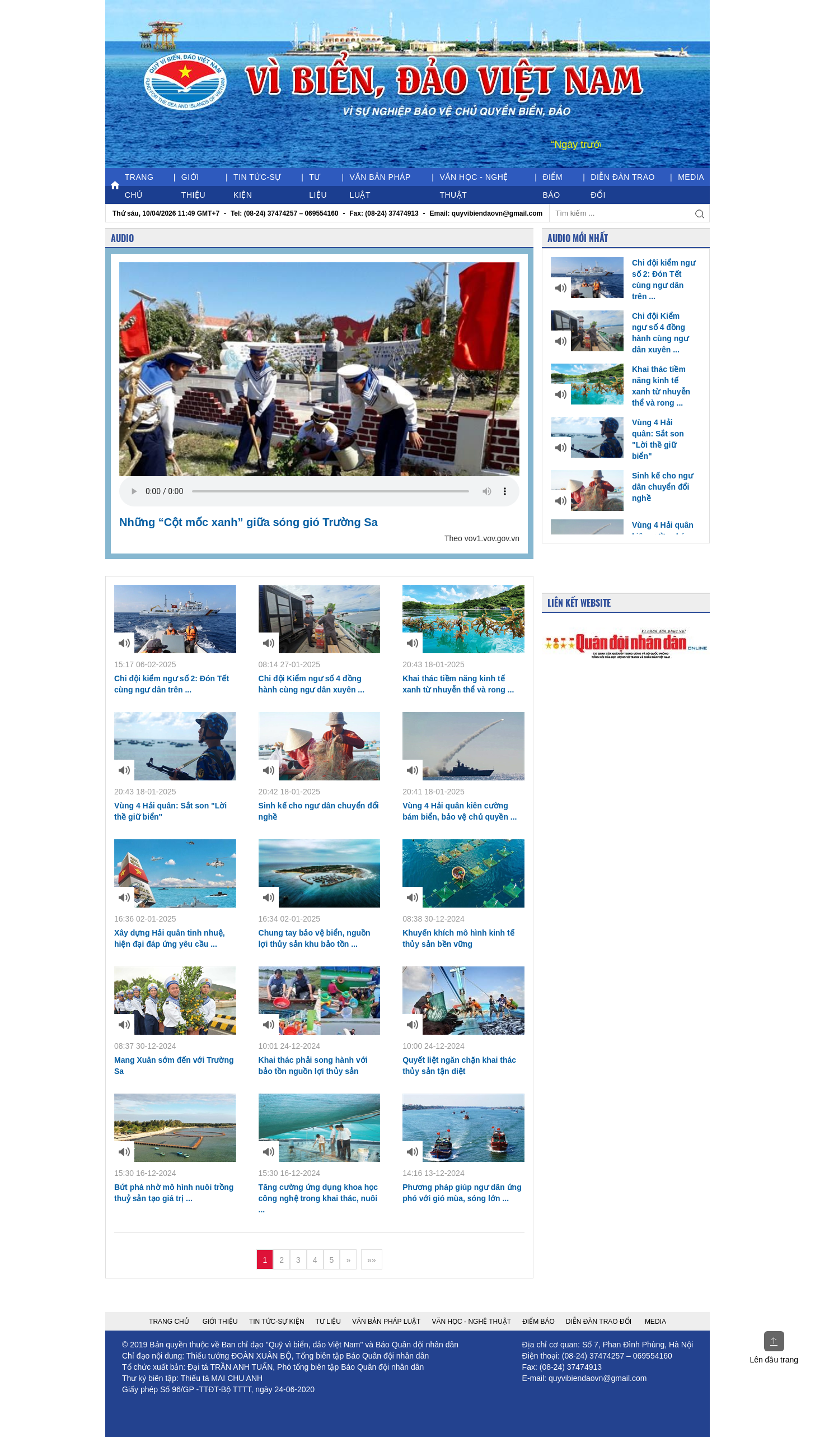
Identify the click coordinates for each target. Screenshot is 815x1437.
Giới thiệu (193, 186)
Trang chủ (132, 186)
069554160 (652, 1355)
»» (371, 1259)
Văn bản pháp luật (380, 186)
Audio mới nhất (577, 238)
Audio (122, 238)
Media (691, 177)
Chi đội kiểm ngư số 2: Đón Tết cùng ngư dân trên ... (623, 279)
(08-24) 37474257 (593, 1355)
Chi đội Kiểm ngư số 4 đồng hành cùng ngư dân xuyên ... (619, 332)
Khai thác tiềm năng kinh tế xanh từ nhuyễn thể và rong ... (620, 385)
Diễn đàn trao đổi (623, 186)
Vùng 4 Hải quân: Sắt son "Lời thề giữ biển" (617, 439)
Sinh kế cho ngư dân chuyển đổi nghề (622, 487)
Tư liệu (318, 186)
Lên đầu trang (774, 1347)
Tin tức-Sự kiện (257, 186)
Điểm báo (552, 186)
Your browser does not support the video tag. (319, 491)
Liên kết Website (579, 603)
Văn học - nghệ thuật (473, 186)
